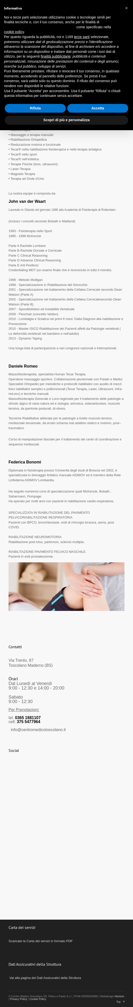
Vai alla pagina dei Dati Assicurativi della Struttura (45, 978)
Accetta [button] (97, 108)
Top (118, 1001)
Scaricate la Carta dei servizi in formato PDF (41, 941)
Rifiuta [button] (35, 108)
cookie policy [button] (14, 32)
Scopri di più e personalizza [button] (66, 120)
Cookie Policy (37, 998)
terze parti (82, 37)
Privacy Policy (18, 998)
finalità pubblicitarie (56, 56)
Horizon (119, 996)
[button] (126, 8)
